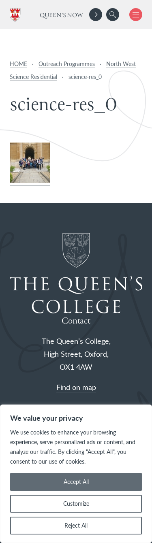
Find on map (76, 387)
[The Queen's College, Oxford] (17, 14)
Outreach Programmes (67, 64)
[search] (112, 14)
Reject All (76, 525)
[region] (76, 474)
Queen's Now (61, 15)
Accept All (76, 482)
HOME (18, 64)
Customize (76, 503)
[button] (112, 14)
